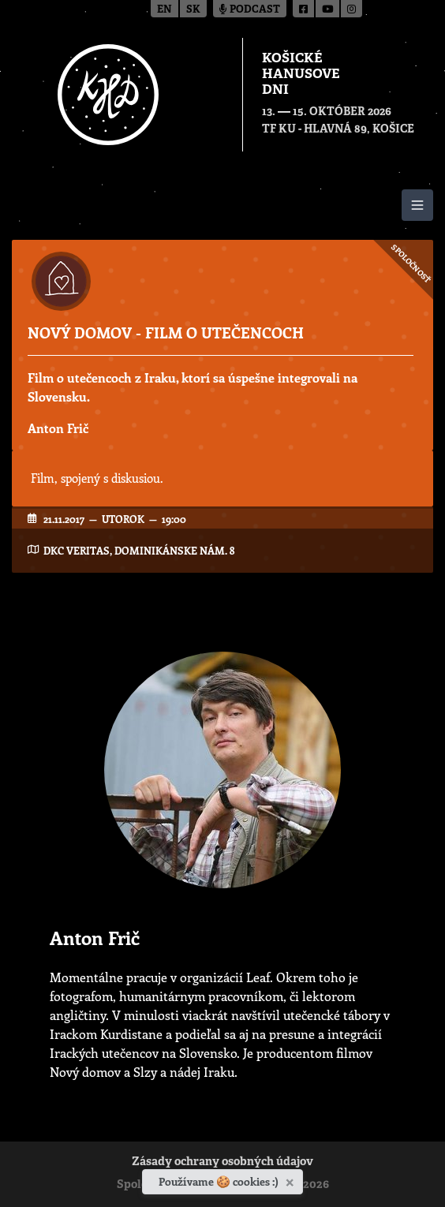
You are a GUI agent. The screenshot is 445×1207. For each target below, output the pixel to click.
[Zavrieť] (291, 1179)
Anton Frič (58, 428)
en (164, 10)
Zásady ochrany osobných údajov (222, 1162)
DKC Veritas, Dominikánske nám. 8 (138, 550)
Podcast (249, 10)
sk (193, 10)
